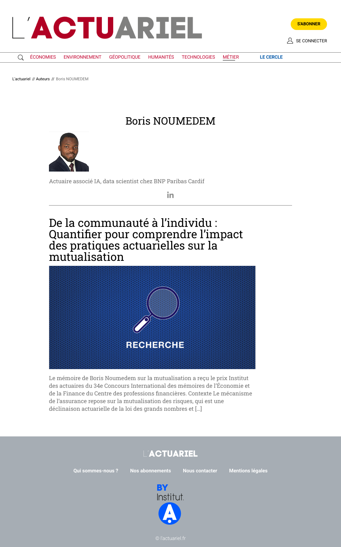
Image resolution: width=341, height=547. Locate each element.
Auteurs (43, 79)
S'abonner (308, 24)
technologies (198, 57)
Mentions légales (248, 471)
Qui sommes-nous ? (96, 471)
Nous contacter (200, 471)
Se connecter (311, 41)
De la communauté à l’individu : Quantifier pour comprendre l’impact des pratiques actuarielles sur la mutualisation (146, 239)
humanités (161, 57)
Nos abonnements (150, 471)
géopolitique (125, 57)
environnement (82, 57)
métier (231, 57)
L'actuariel (21, 79)
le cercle (271, 57)
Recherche (22, 57)
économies (43, 57)
